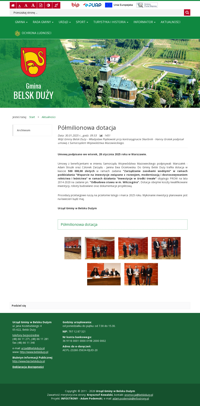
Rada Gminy (43, 22)
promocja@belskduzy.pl (139, 395)
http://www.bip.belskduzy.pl (28, 361)
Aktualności (170, 22)
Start (32, 117)
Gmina (21, 22)
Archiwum (23, 130)
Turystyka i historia (110, 22)
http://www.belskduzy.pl (34, 352)
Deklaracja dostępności (28, 367)
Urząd (65, 22)
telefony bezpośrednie (25, 335)
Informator (144, 22)
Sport (82, 22)
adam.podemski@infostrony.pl (130, 398)
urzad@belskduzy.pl (33, 348)
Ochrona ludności (33, 33)
